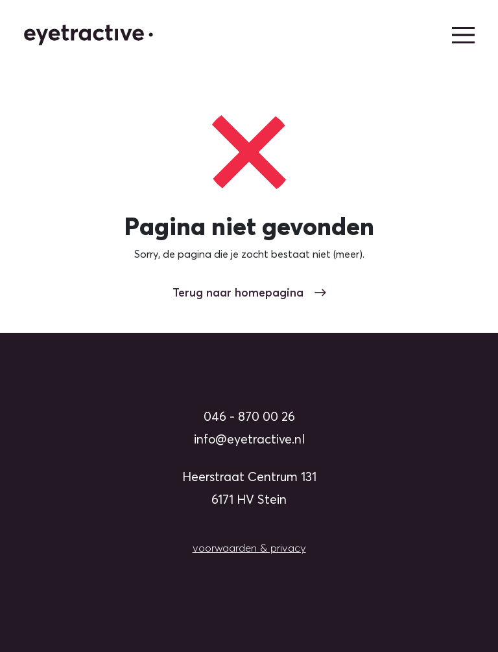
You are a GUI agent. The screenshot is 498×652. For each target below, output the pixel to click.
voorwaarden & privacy (249, 547)
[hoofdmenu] (463, 35)
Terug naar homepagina (249, 293)
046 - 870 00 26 (249, 416)
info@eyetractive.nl (249, 439)
